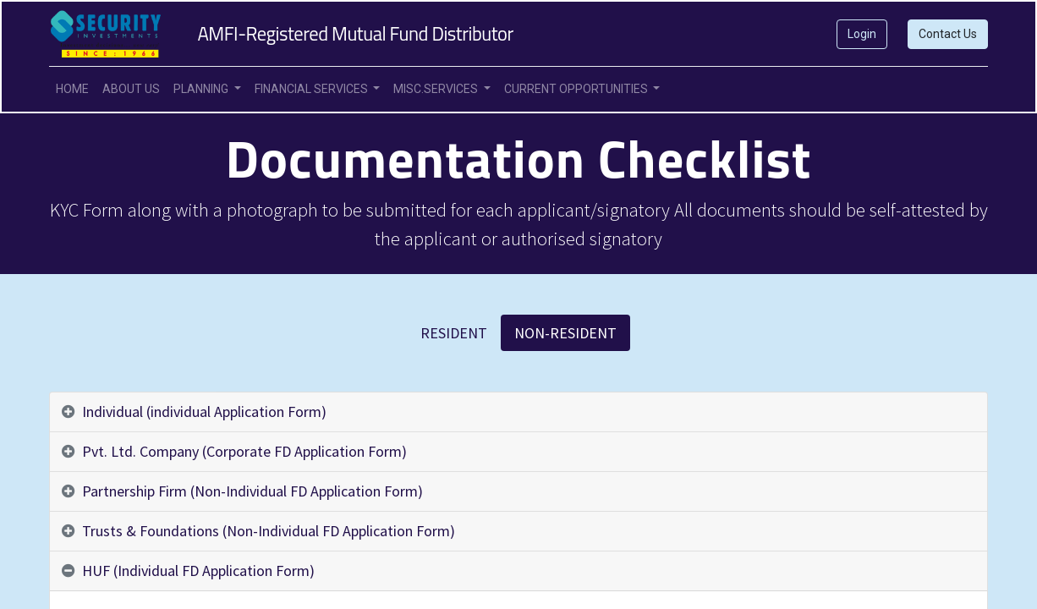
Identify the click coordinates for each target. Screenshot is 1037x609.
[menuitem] (72, 89)
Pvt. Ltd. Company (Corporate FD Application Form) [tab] (244, 451)
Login (862, 34)
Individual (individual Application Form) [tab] (204, 411)
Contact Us (948, 34)
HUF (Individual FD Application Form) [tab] (198, 570)
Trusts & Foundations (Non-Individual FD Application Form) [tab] (268, 530)
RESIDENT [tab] (453, 333)
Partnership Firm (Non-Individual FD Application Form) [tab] (252, 491)
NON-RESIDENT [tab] (565, 333)
